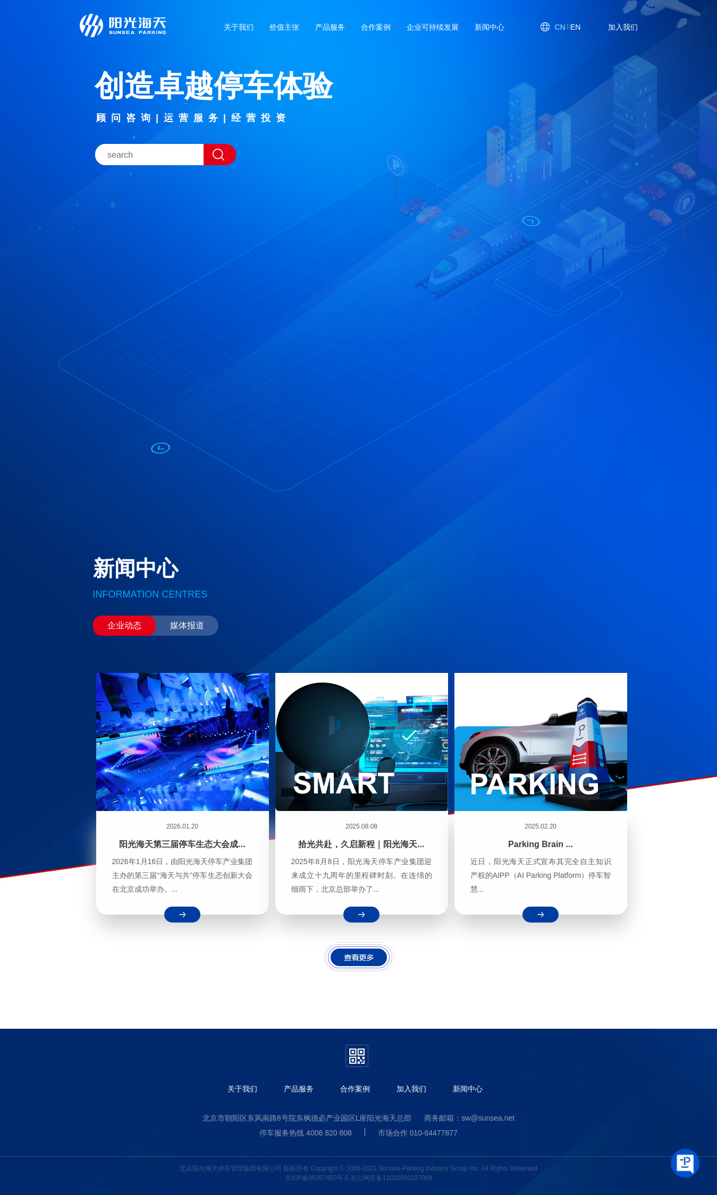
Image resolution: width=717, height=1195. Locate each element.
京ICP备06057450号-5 (317, 1178)
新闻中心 (468, 1089)
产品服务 (299, 1089)
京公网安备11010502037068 (391, 1178)
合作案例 (355, 1089)
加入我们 (411, 1089)
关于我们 (242, 1089)
